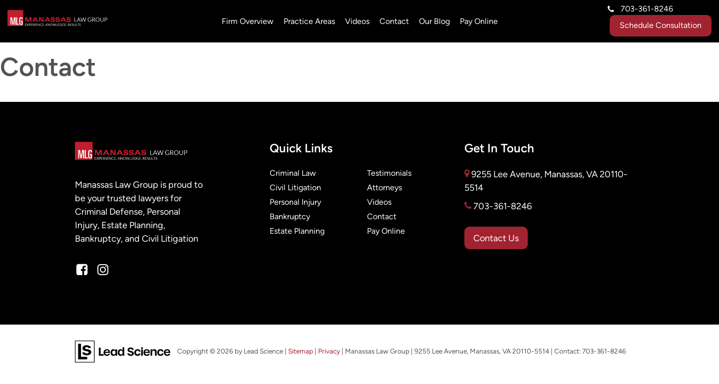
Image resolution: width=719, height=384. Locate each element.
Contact (394, 21)
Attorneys (384, 187)
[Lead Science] (122, 351)
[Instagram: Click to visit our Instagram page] (102, 270)
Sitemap (300, 351)
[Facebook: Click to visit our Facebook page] (81, 270)
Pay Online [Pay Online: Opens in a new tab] (479, 21)
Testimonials (389, 173)
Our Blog (434, 21)
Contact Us (496, 238)
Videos (357, 21)
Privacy (329, 351)
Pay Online (386, 231)
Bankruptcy (290, 216)
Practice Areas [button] (309, 21)
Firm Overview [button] (248, 21)
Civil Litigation (295, 187)
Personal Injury (295, 202)
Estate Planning (297, 231)
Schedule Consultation (661, 25)
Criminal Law (293, 173)
